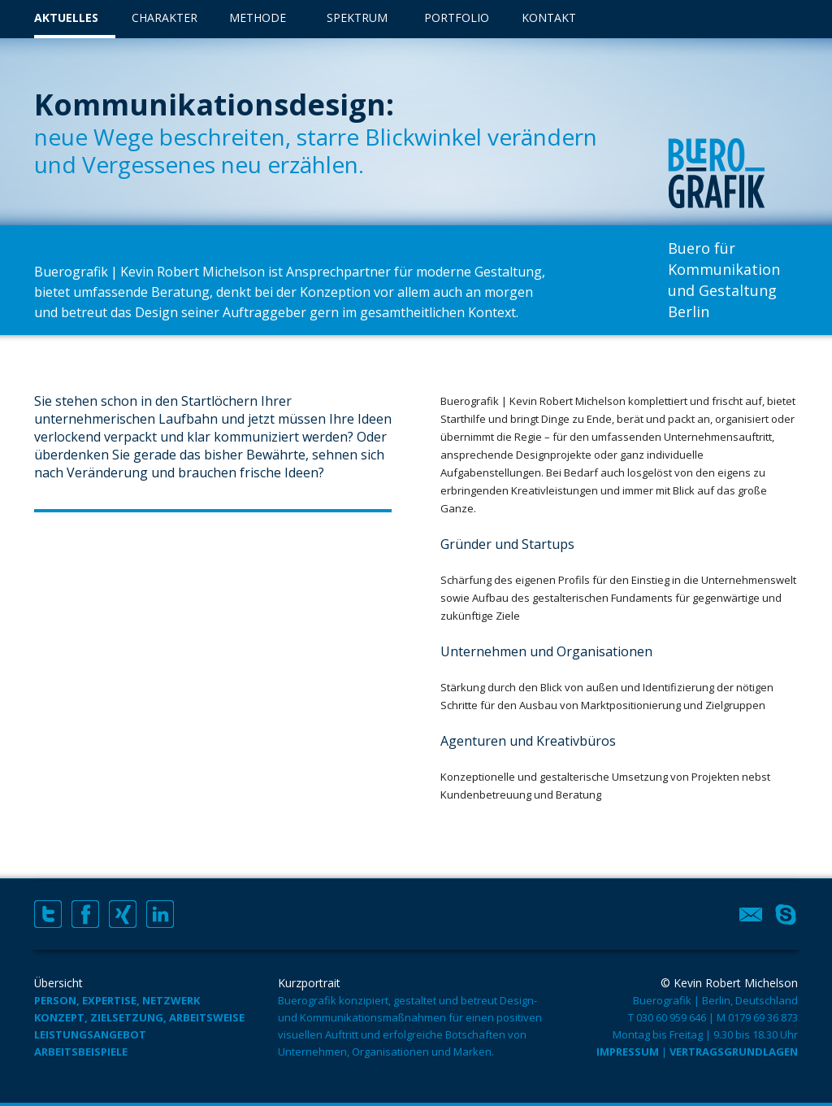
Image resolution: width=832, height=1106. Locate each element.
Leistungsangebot (90, 1034)
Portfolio (456, 17)
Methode (257, 17)
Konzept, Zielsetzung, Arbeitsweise (139, 1017)
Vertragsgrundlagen (734, 1051)
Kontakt (549, 17)
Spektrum (357, 17)
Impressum (627, 1051)
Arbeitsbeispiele (81, 1051)
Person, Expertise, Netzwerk (117, 1000)
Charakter (164, 17)
